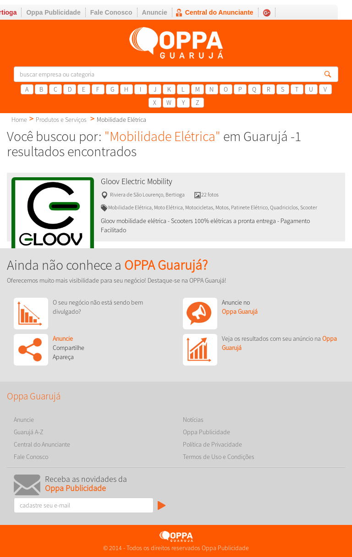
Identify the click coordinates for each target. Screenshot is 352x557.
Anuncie (154, 12)
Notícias (193, 419)
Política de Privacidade (212, 444)
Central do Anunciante (219, 12)
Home (19, 119)
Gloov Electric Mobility (136, 181)
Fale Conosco (111, 12)
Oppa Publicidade (53, 12)
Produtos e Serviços (61, 119)
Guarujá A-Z (29, 432)
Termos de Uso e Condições (218, 457)
